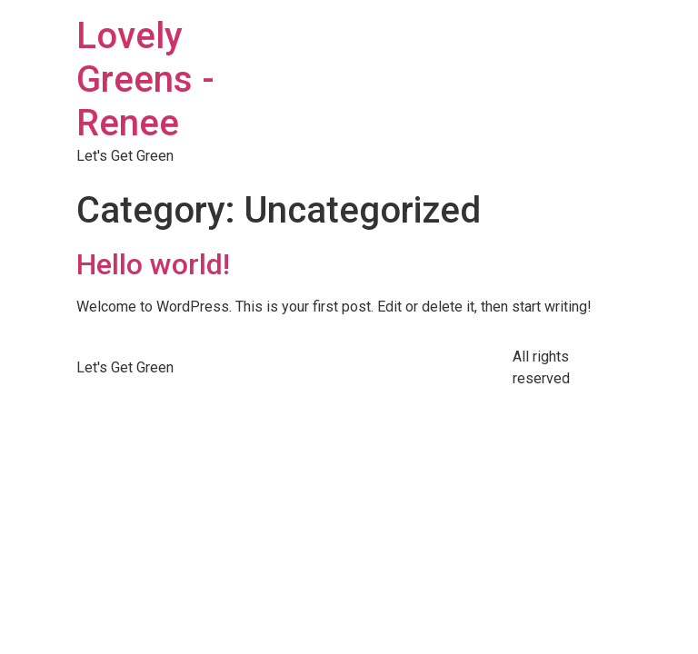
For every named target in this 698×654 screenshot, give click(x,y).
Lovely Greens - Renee (145, 79)
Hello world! (153, 264)
